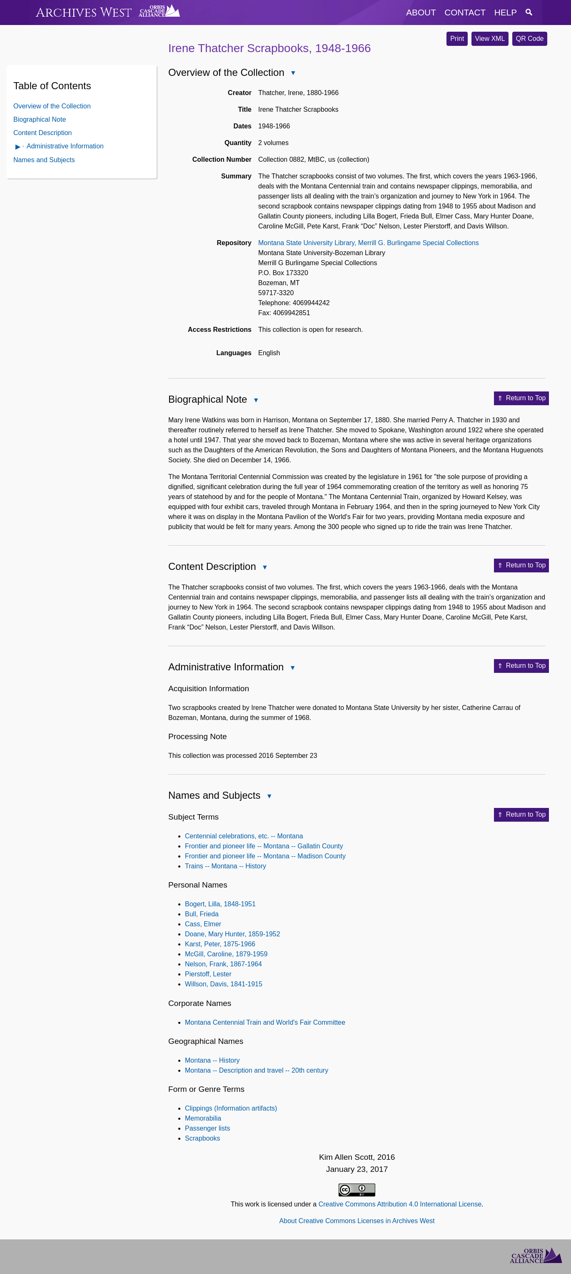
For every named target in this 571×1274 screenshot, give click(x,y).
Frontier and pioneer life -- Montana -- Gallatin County (264, 846)
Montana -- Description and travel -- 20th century (256, 1070)
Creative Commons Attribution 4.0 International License (400, 1204)
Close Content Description (264, 568)
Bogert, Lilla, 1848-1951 (220, 904)
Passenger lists (207, 1128)
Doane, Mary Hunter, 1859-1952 (232, 934)
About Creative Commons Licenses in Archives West (357, 1220)
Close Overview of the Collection (293, 73)
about (421, 12)
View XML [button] (490, 38)
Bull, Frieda (202, 914)
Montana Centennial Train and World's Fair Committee (265, 1022)
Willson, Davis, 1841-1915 (223, 984)
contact (465, 12)
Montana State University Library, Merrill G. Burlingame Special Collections (368, 242)
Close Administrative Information (292, 668)
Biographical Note (39, 119)
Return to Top (521, 399)
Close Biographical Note (255, 400)
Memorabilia (203, 1118)
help (505, 12)
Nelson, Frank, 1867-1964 (223, 964)
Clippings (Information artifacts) (231, 1108)
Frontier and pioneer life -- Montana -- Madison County (265, 856)
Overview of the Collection (52, 106)
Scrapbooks (202, 1138)
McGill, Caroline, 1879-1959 (226, 954)
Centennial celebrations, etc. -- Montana (244, 836)
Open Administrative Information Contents (18, 147)
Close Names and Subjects (269, 796)
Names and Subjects (44, 159)
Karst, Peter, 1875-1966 (220, 944)
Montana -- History (212, 1060)
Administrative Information (65, 146)
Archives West (84, 12)
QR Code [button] (530, 38)
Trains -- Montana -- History (225, 866)
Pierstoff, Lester (208, 974)
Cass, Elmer (203, 924)
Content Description (42, 132)
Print (457, 38)
